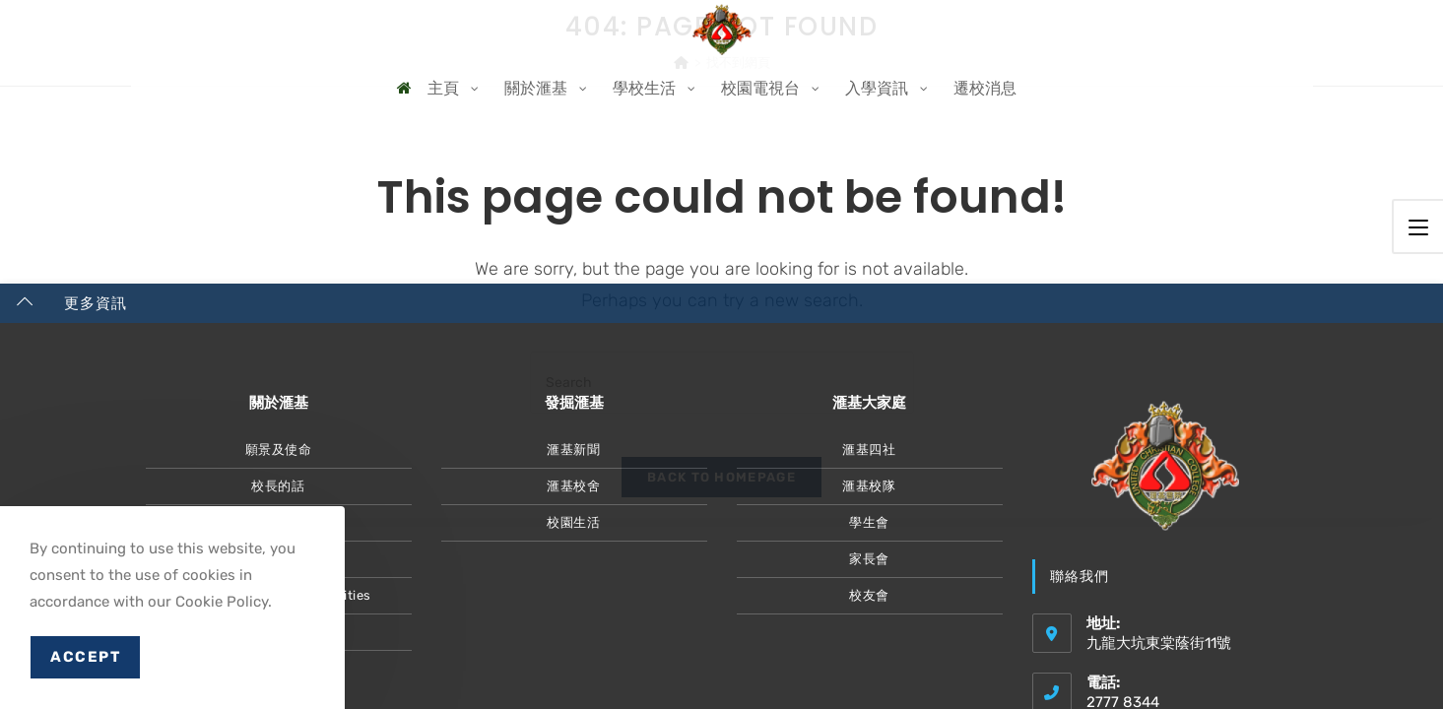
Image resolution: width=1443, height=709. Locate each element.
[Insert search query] (722, 383)
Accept (85, 657)
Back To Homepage (721, 493)
